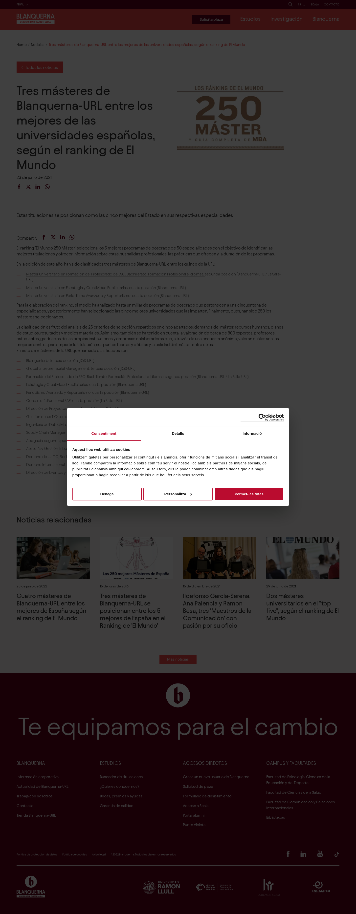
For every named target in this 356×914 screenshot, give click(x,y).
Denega (106, 494)
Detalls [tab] (178, 433)
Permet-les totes (249, 494)
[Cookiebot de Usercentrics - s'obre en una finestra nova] (262, 417)
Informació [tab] (252, 433)
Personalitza (178, 494)
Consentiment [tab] (103, 433)
